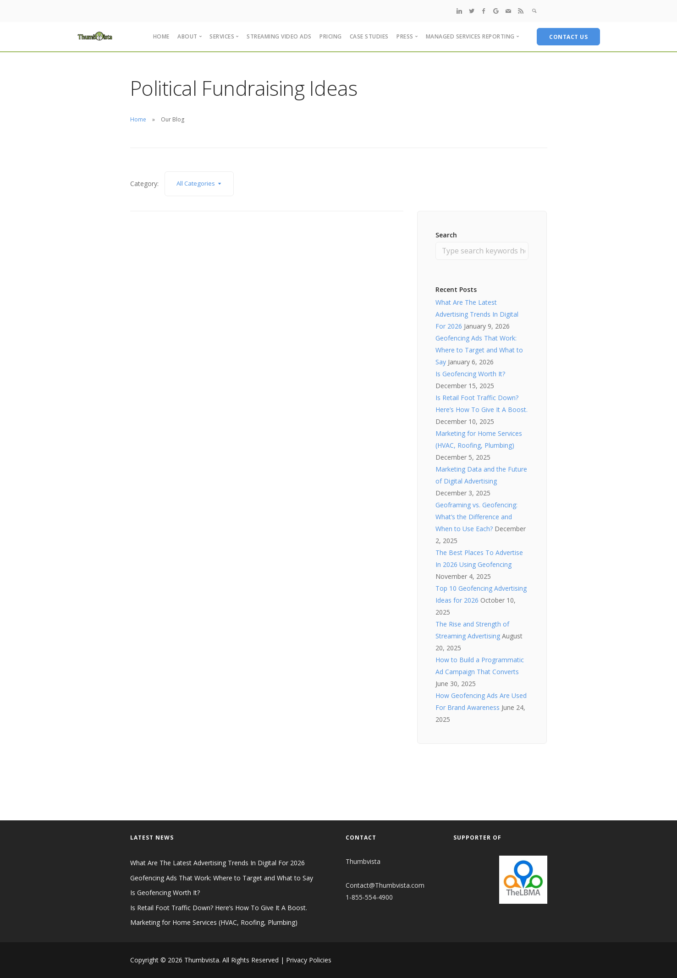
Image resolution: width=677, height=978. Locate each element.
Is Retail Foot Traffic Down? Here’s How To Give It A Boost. (218, 907)
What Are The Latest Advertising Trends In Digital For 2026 (476, 314)
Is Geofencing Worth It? (470, 373)
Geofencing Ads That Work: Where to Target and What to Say (479, 350)
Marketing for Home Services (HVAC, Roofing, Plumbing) (213, 922)
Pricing (330, 36)
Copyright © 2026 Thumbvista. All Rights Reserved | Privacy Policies (230, 960)
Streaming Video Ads (279, 36)
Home (161, 36)
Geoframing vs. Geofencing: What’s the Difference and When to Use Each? (476, 516)
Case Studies (369, 36)
